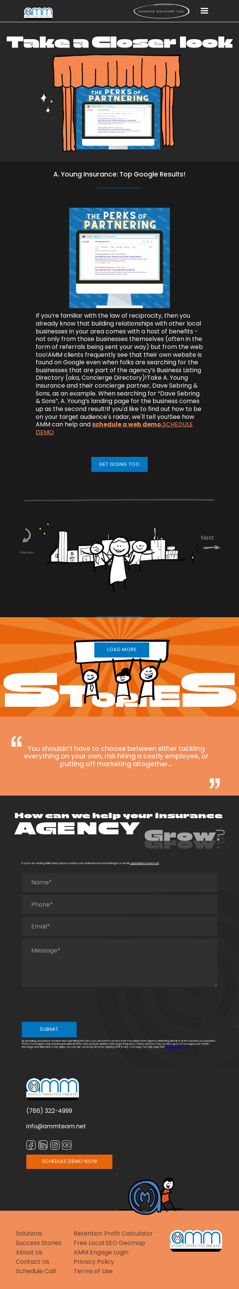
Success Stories (39, 1243)
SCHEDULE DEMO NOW (69, 1161)
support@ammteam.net (144, 863)
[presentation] (79, 1004)
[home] (38, 14)
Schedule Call (36, 1271)
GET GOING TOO (119, 464)
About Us (29, 1253)
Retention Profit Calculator (113, 1234)
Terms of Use (93, 1271)
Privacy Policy (173, 1047)
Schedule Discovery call (162, 11)
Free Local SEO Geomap (109, 1243)
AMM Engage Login (101, 1253)
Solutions (29, 1234)
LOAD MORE (122, 649)
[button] (204, 11)
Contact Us (32, 1262)
